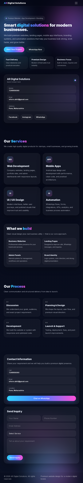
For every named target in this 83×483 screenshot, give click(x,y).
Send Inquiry (15, 458)
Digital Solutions (15, 3)
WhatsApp (40, 117)
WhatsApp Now (35, 49)
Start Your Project (14, 49)
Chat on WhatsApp (42, 398)
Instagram (26, 117)
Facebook (13, 117)
